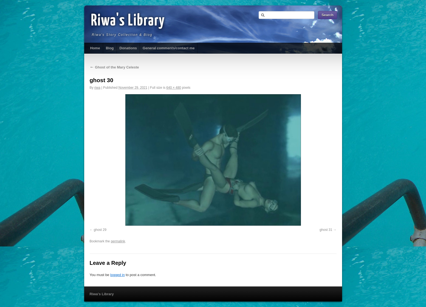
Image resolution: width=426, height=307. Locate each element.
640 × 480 (173, 88)
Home (95, 48)
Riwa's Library (128, 21)
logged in (117, 275)
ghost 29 (100, 230)
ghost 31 (326, 230)
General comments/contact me (168, 48)
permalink (118, 241)
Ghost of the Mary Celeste (114, 67)
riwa (97, 88)
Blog (110, 48)
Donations (128, 48)
